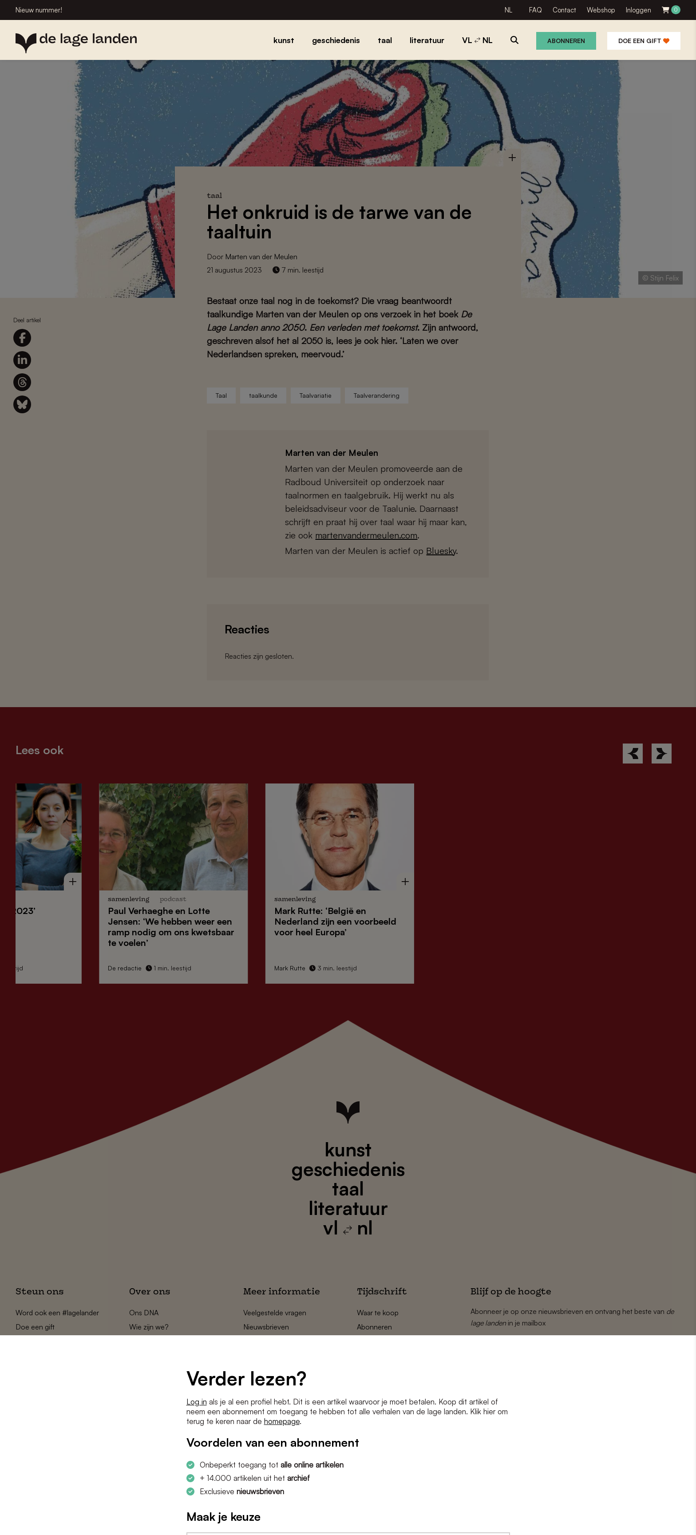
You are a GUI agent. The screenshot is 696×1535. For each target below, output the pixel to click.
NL (508, 10)
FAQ (535, 10)
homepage (282, 1421)
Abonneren (566, 40)
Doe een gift (643, 40)
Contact (564, 10)
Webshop (601, 10)
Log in (196, 1401)
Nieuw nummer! (39, 10)
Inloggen (638, 10)
